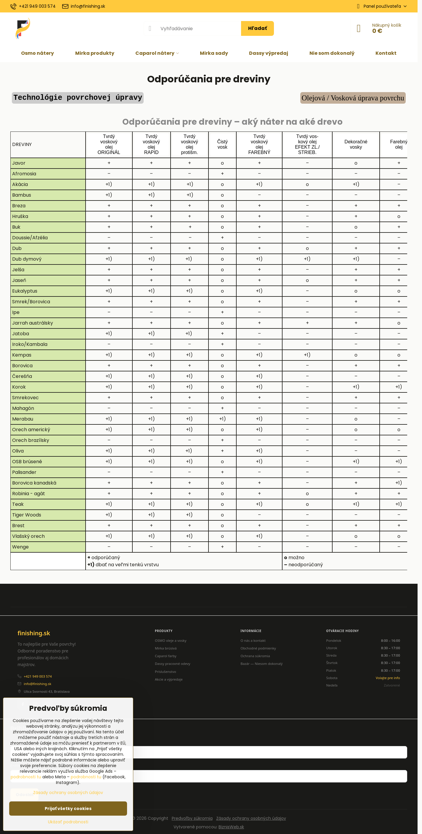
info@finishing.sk (37, 682)
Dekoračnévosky (355, 142)
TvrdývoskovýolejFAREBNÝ (259, 142)
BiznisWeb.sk (231, 825)
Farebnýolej (399, 142)
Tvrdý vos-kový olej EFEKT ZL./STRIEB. (307, 142)
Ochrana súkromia (255, 654)
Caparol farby (165, 654)
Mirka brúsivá (165, 646)
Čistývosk (222, 142)
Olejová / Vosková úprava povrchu (353, 98)
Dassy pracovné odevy (172, 662)
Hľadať (257, 28)
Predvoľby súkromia (192, 816)
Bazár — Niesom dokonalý (261, 662)
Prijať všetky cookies (68, 808)
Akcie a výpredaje (169, 677)
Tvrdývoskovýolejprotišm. (189, 142)
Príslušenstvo (165, 669)
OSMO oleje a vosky (170, 638)
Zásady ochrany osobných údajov (251, 816)
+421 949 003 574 (38, 674)
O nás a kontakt (253, 638)
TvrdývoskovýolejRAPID (151, 142)
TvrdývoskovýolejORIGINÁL (109, 142)
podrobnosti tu (26, 777)
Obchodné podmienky (258, 646)
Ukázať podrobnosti (68, 822)
